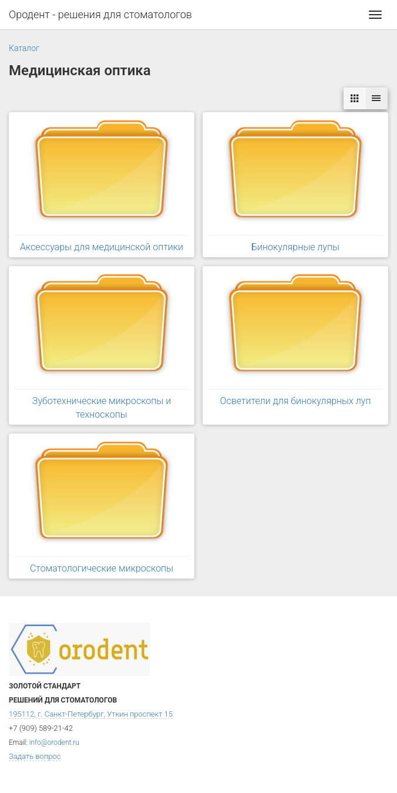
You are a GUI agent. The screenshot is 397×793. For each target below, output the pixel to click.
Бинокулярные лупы (295, 247)
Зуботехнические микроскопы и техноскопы (101, 407)
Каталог (24, 48)
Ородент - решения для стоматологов (100, 14)
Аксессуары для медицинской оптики (101, 247)
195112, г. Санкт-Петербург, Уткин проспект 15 (91, 714)
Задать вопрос (34, 756)
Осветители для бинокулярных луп (295, 400)
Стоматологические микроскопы (101, 568)
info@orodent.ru (54, 742)
